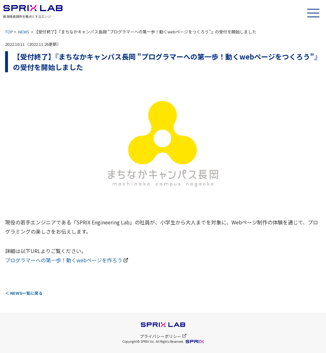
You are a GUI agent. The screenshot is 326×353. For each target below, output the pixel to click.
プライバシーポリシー (163, 336)
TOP (9, 32)
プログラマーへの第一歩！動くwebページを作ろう (63, 260)
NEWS (23, 32)
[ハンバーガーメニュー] (313, 12)
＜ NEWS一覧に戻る (24, 293)
